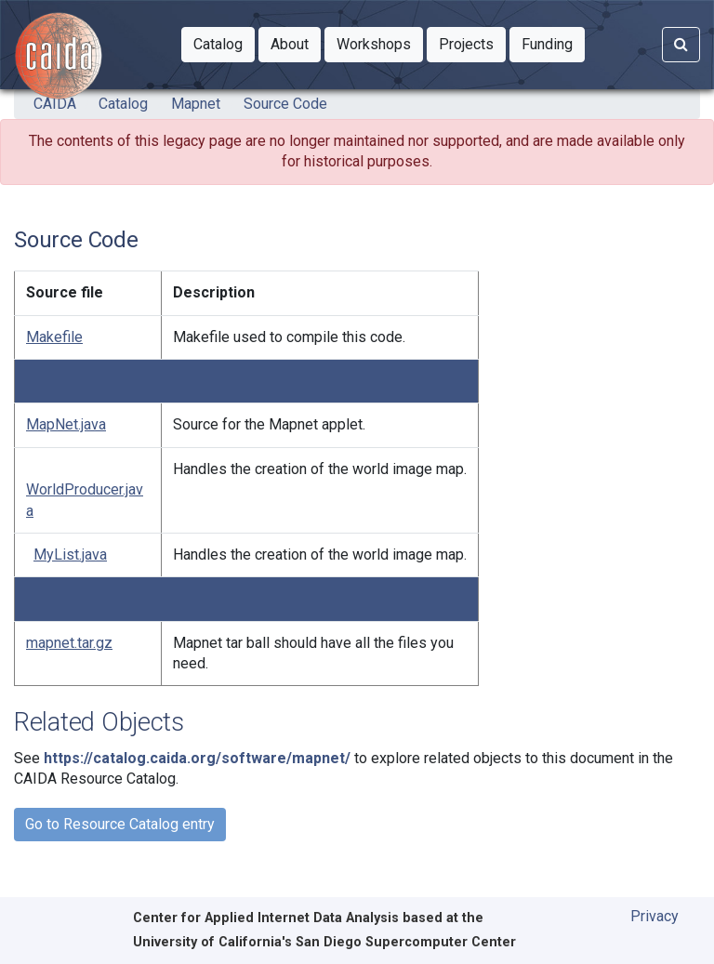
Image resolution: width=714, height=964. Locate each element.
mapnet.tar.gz (69, 643)
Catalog (123, 103)
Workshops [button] (380, 43)
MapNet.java (66, 424)
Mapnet (195, 103)
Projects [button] (472, 43)
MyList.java (70, 554)
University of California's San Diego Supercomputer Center (324, 942)
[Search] (681, 44)
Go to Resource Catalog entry (120, 824)
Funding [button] (553, 43)
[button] (218, 44)
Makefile (54, 337)
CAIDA (54, 103)
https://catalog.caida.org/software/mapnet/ (197, 758)
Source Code (285, 103)
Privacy (654, 916)
